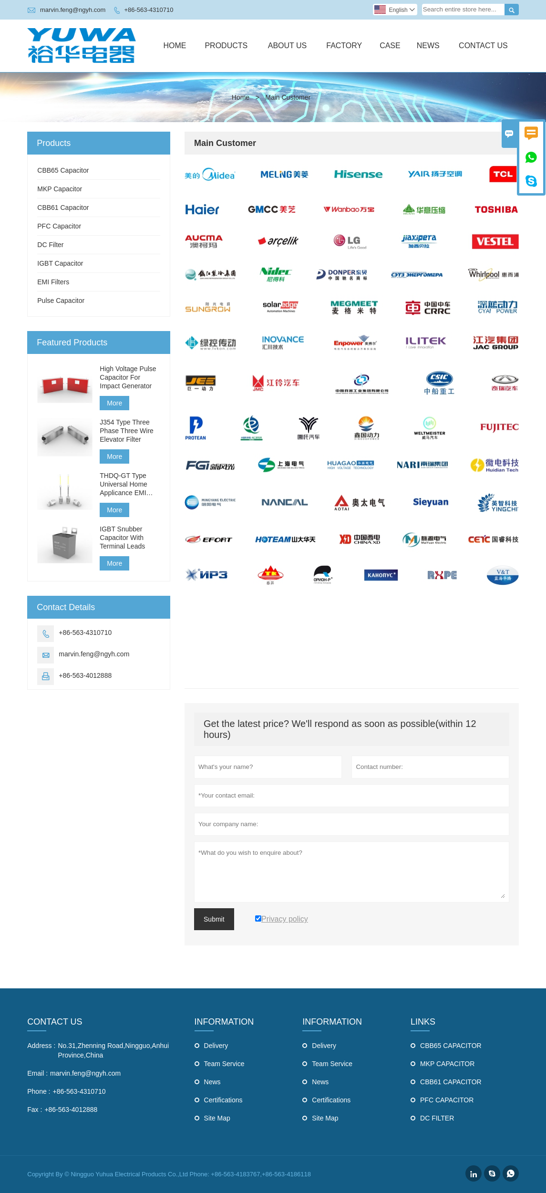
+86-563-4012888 (85, 675)
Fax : (34, 1109)
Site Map (217, 1118)
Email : (37, 1073)
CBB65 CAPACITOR (451, 1045)
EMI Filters (53, 282)
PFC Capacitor (59, 226)
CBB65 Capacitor (63, 170)
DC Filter (50, 245)
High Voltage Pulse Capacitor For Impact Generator (128, 377)
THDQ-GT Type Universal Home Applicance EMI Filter (123, 484)
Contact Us (483, 45)
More (114, 403)
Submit (214, 919)
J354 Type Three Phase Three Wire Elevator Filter (127, 430)
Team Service (224, 1064)
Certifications (223, 1100)
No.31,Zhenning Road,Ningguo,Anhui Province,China (113, 1050)
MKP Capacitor (59, 189)
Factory (344, 45)
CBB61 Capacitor (63, 207)
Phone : (38, 1091)
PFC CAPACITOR (447, 1100)
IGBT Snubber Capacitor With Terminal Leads (122, 537)
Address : (41, 1045)
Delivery (216, 1045)
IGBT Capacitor (60, 263)
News (428, 45)
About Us (287, 45)
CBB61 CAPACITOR (451, 1082)
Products (226, 45)
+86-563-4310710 (148, 9)
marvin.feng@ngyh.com (72, 9)
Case (390, 45)
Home (174, 45)
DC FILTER (437, 1118)
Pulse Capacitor (60, 300)
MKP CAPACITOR (447, 1064)
